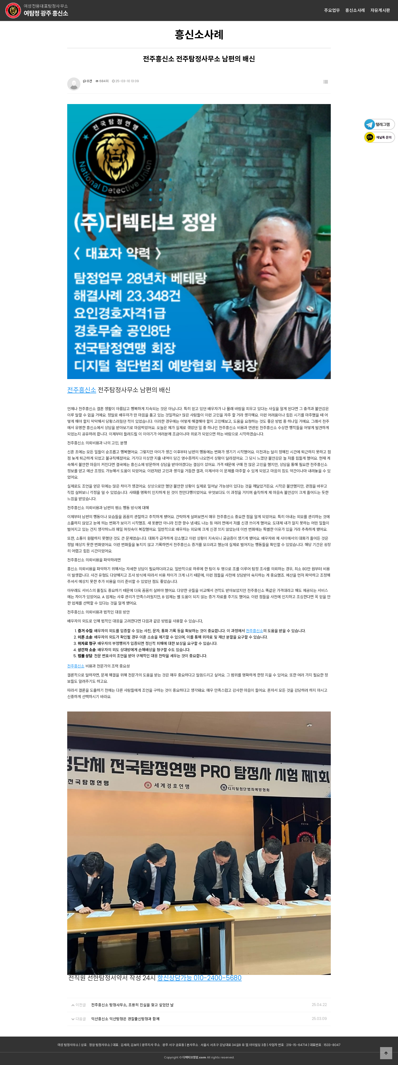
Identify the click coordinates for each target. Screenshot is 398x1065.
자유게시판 (380, 10)
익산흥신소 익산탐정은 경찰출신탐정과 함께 (125, 1019)
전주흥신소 (81, 390)
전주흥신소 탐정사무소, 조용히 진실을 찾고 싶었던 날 (132, 1005)
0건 (87, 81)
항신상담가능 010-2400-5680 (199, 978)
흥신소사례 (355, 10)
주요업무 (332, 10)
